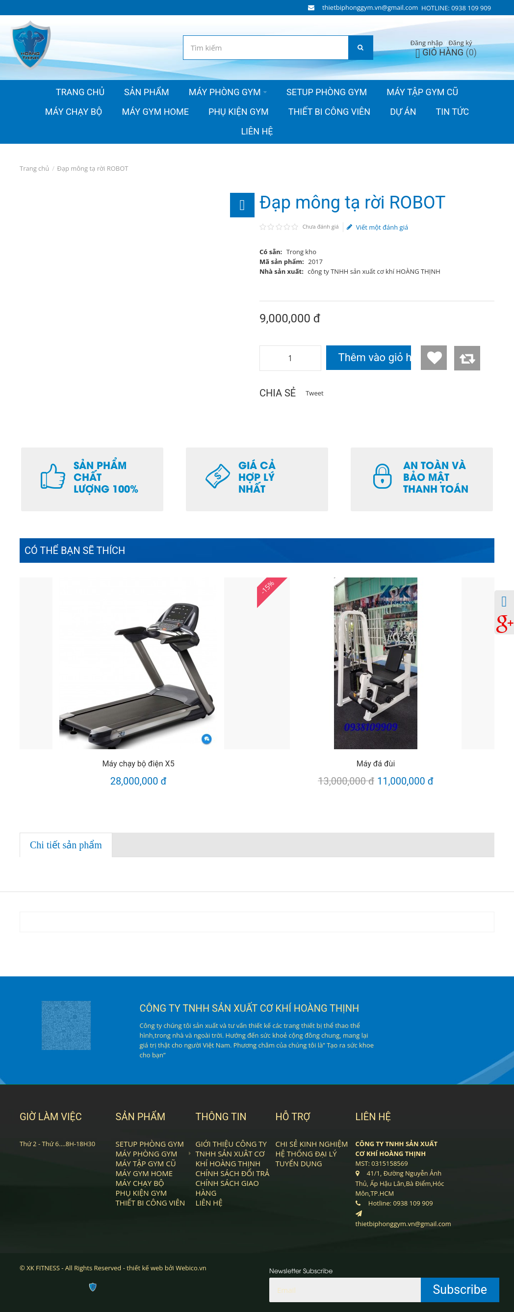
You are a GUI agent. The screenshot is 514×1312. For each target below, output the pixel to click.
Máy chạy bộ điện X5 (138, 763)
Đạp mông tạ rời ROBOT (92, 168)
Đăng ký (460, 42)
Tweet (314, 393)
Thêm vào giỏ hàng (374, 357)
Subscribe (460, 1290)
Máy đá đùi (376, 763)
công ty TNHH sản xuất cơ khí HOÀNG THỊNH (374, 271)
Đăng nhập (426, 42)
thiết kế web (145, 1267)
